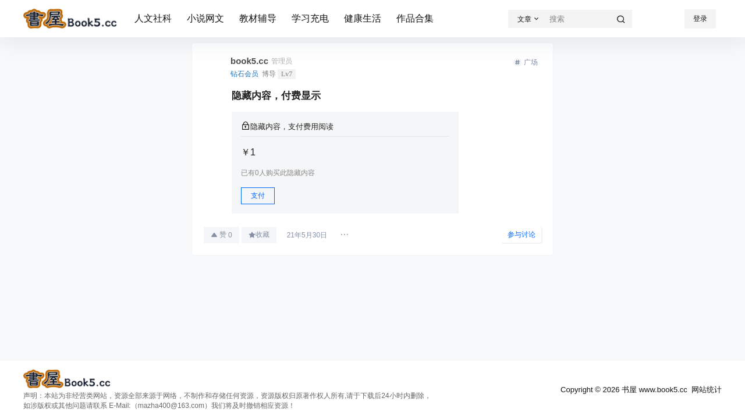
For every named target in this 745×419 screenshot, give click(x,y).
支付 (258, 195)
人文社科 (153, 18)
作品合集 (415, 18)
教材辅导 (257, 18)
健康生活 (362, 18)
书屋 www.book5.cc (653, 389)
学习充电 (310, 18)
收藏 (259, 234)
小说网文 (205, 18)
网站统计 (706, 389)
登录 (700, 19)
